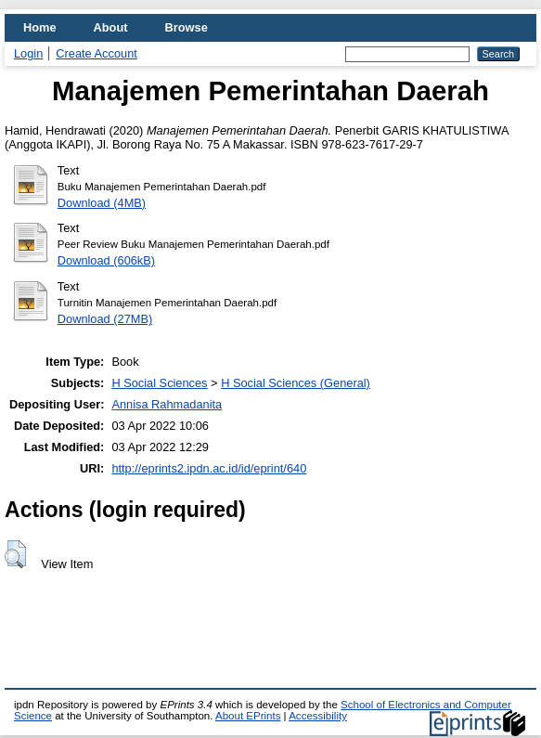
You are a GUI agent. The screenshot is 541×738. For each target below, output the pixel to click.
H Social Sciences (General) (295, 383)
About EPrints (247, 715)
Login (28, 53)
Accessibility (318, 715)
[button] (15, 554)
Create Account (96, 53)
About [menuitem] (111, 27)
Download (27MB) (105, 319)
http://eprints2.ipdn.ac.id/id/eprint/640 (208, 468)
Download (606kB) (106, 260)
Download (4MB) (102, 203)
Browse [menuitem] (186, 27)
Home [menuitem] (40, 27)
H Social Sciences (159, 383)
